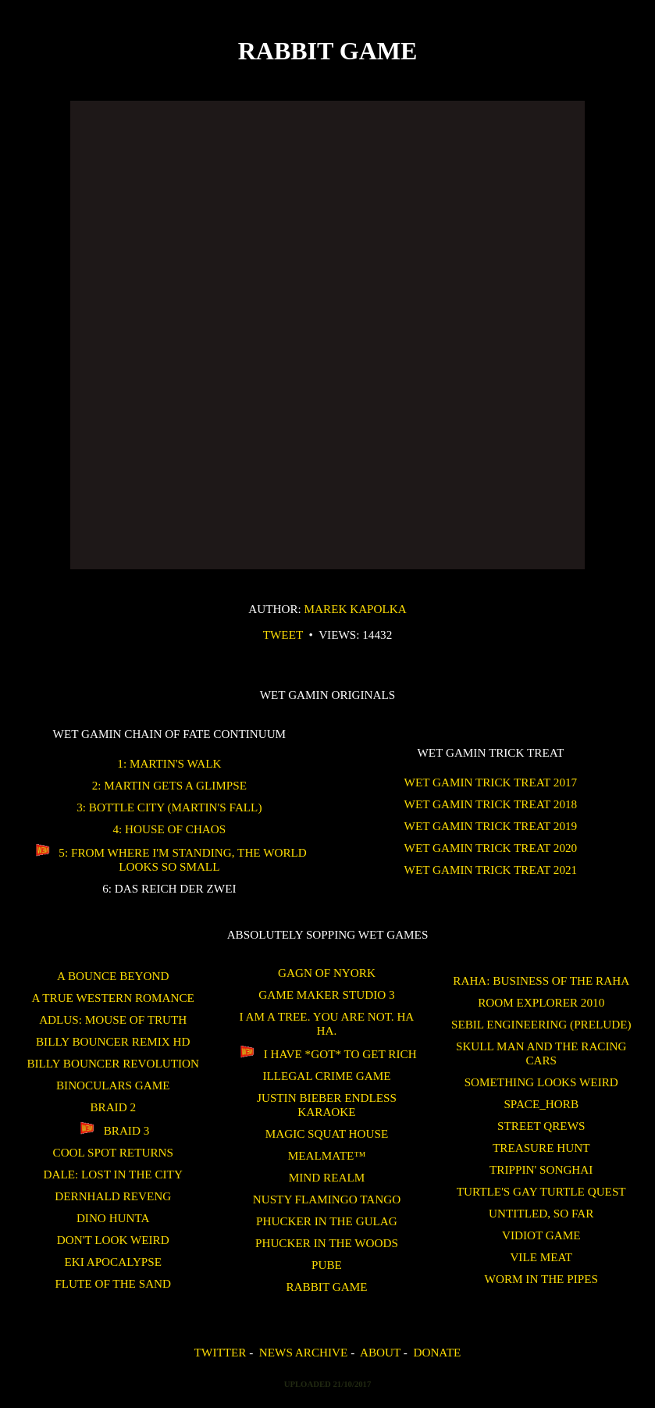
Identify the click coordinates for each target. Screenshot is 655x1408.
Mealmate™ (326, 1155)
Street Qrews (541, 1125)
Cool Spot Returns (113, 1152)
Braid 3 (113, 1130)
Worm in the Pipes (541, 1278)
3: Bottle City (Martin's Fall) (169, 807)
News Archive (303, 1352)
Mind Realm (327, 1177)
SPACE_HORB (541, 1103)
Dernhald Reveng (113, 1196)
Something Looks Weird (541, 1082)
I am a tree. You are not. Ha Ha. (327, 1023)
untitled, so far (541, 1213)
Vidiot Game (541, 1235)
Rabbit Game (326, 1286)
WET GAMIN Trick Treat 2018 (491, 804)
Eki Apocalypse (113, 1261)
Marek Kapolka (355, 608)
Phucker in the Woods (326, 1242)
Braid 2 (113, 1107)
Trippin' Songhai (541, 1169)
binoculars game (113, 1085)
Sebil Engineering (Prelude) (541, 1024)
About (380, 1352)
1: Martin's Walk (169, 763)
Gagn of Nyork (327, 972)
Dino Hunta (113, 1217)
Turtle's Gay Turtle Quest (541, 1191)
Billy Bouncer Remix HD (113, 1041)
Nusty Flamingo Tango (326, 1199)
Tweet (283, 634)
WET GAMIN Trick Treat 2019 (491, 825)
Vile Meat (541, 1257)
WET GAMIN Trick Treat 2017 (491, 782)
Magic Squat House (327, 1133)
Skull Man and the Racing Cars (541, 1053)
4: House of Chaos (169, 829)
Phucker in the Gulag (326, 1221)
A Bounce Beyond (113, 975)
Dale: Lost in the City (113, 1174)
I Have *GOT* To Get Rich (326, 1053)
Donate (437, 1352)
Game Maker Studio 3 (326, 994)
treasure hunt (541, 1147)
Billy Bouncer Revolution (113, 1063)
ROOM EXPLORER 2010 (541, 1002)
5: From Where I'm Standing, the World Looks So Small (169, 859)
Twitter (220, 1352)
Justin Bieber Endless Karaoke (327, 1104)
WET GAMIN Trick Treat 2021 (491, 869)
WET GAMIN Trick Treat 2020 (491, 847)
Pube (326, 1264)
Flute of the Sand (113, 1283)
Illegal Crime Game (326, 1075)
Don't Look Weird (113, 1239)
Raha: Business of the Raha (541, 980)
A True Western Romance (113, 997)
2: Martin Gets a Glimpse (169, 785)
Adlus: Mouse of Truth (113, 1019)
